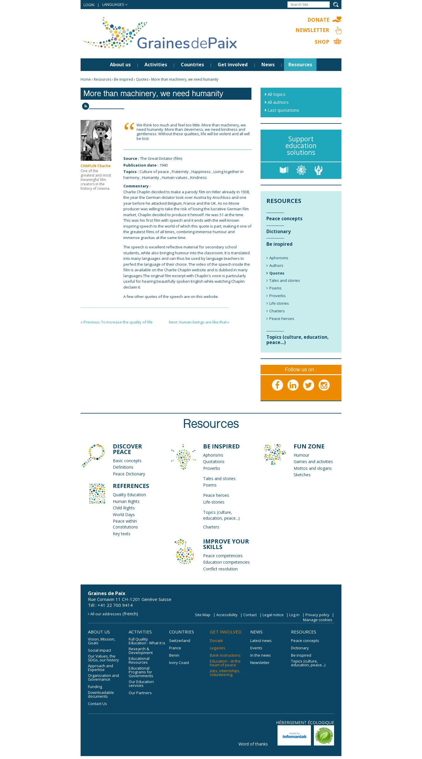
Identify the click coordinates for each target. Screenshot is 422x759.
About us (120, 64)
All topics (276, 94)
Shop (322, 41)
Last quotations (283, 110)
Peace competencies (223, 555)
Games (300, 461)
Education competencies (226, 562)
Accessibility (227, 614)
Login (89, 4)
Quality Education (129, 494)
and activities (320, 461)
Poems (210, 485)
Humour (301, 455)
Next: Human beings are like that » (199, 322)
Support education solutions (300, 145)
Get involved (233, 64)
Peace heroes (216, 495)
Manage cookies (317, 619)
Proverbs (211, 468)
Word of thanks (253, 744)
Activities (155, 64)
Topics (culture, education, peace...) (221, 515)
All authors (278, 102)
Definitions (123, 467)
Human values (175, 177)
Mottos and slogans (313, 468)
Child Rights (124, 508)
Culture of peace (154, 171)
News (268, 64)
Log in (294, 614)
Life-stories (213, 502)
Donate (318, 19)
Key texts (121, 533)
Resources (300, 64)
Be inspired (123, 79)
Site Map (202, 614)
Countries (192, 64)
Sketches (302, 474)
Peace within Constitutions (125, 524)
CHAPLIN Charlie (96, 166)
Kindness (198, 177)
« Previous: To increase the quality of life (117, 322)
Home (86, 79)
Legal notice (273, 614)
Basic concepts (127, 460)
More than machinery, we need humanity (184, 79)
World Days (124, 514)
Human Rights (126, 501)
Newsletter (312, 30)
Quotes (142, 79)
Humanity (150, 177)
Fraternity (180, 171)
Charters (211, 527)
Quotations (213, 461)
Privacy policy (317, 614)
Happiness (201, 171)
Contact (250, 614)
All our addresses (105, 613)
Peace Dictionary (129, 474)
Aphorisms (213, 455)
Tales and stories (219, 478)
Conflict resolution (220, 569)
